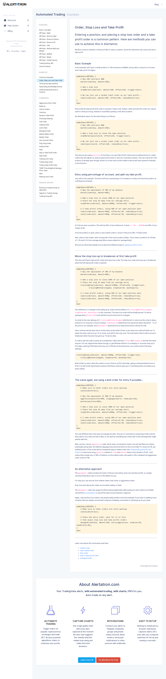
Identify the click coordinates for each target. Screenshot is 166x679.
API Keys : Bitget (45, 57)
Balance (42, 106)
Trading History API (46, 63)
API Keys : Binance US (47, 42)
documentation (89, 493)
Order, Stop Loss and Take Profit (50, 80)
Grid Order (43, 122)
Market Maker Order (46, 134)
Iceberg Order (44, 125)
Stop (40, 150)
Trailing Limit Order (46, 159)
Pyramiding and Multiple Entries (50, 87)
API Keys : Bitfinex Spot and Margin (49, 50)
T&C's (8, 51)
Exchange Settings (46, 119)
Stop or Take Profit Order (48, 153)
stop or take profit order (89, 556)
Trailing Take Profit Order (48, 165)
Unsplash (155, 566)
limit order (84, 553)
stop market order (87, 550)
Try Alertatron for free (108, 660)
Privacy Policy (15, 51)
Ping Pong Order (45, 143)
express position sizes (133, 245)
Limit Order (43, 128)
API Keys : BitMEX (45, 54)
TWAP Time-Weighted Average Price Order (50, 169)
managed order (86, 558)
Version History (45, 66)
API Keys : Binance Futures (49, 39)
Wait (41, 174)
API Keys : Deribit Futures (48, 60)
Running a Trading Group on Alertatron (49, 189)
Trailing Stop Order (46, 162)
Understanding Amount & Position (48, 91)
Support (23, 51)
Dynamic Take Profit (46, 115)
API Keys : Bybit (44, 33)
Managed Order (45, 131)
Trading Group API (45, 196)
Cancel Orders (44, 109)
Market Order (44, 137)
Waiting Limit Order (46, 177)
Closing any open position (48, 84)
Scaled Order (44, 146)
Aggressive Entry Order (47, 103)
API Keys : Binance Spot (47, 36)
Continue (42, 112)
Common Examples (46, 77)
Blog (156, 4)
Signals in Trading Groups (48, 193)
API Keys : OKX (44, 45)
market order (85, 548)
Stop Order (43, 156)
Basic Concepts (45, 30)
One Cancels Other (46, 140)
